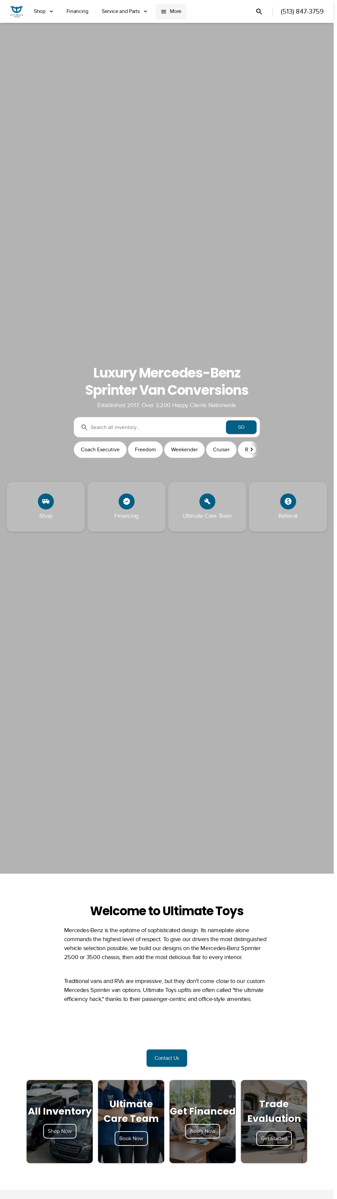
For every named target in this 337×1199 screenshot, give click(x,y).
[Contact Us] (167, 1058)
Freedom (145, 450)
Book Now (131, 1139)
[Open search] (259, 11)
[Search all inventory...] (167, 427)
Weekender (184, 450)
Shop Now (60, 1131)
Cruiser (221, 450)
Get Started (274, 1139)
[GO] (241, 427)
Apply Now (202, 1131)
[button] (252, 449)
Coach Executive (100, 450)
